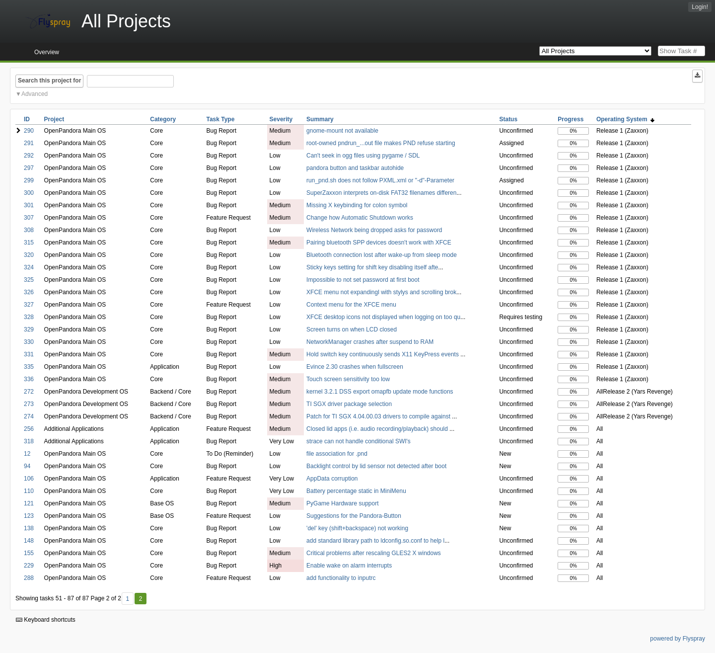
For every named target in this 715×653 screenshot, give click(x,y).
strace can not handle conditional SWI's (358, 441)
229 (29, 565)
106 (29, 478)
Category (163, 119)
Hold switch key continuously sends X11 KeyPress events (383, 354)
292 (29, 155)
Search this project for (49, 80)
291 (29, 143)
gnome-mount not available (342, 130)
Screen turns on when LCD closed (351, 329)
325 (29, 279)
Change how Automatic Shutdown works (359, 217)
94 (27, 466)
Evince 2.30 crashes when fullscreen (354, 366)
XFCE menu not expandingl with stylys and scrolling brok (381, 292)
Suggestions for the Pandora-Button (353, 515)
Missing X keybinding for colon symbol (356, 205)
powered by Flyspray (677, 638)
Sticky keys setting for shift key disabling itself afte (372, 267)
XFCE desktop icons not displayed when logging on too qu (383, 317)
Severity (281, 119)
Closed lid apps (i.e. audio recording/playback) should (377, 428)
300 (29, 192)
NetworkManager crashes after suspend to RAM (369, 341)
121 (29, 503)
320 (29, 254)
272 (29, 391)
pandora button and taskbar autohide (355, 167)
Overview (46, 52)
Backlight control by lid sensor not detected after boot (376, 466)
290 (29, 130)
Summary (320, 119)
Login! (700, 6)
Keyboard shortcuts (45, 619)
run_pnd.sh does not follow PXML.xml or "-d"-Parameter (380, 180)
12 (27, 453)
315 (29, 242)
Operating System (625, 119)
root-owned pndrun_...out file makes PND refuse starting (380, 143)
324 (29, 267)
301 (29, 205)
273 (29, 404)
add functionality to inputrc (340, 577)
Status (508, 119)
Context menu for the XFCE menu (351, 304)
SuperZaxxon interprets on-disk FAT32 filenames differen (381, 192)
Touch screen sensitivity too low (348, 379)
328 (29, 317)
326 (29, 292)
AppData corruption (332, 478)
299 (29, 180)
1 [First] (127, 598)
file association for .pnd (336, 453)
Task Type (220, 119)
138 (29, 528)
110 (29, 491)
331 (29, 354)
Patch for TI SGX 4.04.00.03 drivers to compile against (379, 416)
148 (29, 540)
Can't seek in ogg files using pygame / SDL (363, 155)
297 (29, 167)
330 (29, 341)
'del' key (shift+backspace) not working (357, 528)
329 (29, 329)
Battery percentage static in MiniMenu (356, 491)
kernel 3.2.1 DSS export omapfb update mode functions (379, 391)
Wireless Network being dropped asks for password (374, 230)
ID (27, 119)
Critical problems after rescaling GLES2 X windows (373, 553)
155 (29, 553)
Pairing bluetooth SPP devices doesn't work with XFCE (378, 242)
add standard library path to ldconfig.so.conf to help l (375, 540)
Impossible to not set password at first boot (362, 279)
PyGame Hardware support (342, 503)
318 (29, 441)
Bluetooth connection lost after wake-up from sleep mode (381, 254)
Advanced (34, 93)
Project (54, 119)
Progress (570, 119)
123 (29, 515)
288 (29, 577)
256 (29, 428)
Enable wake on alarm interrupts (349, 565)
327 (29, 304)
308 (29, 230)
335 (29, 366)
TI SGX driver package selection (349, 404)
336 (29, 379)
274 (29, 416)
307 (29, 217)
